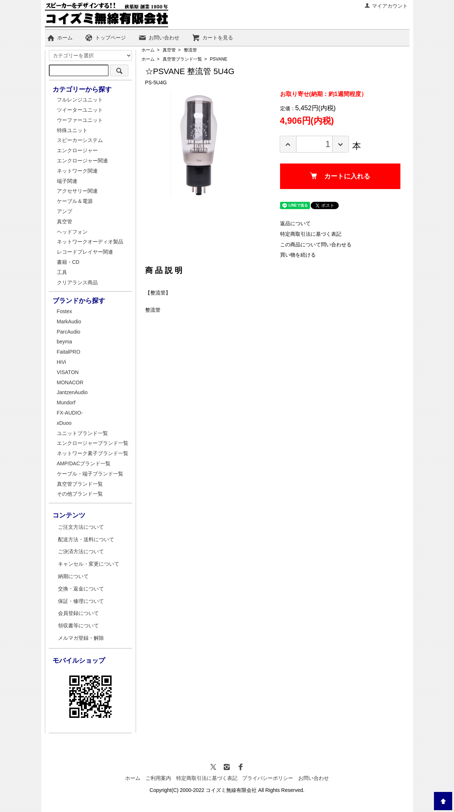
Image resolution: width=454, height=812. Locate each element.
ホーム (60, 38)
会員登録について (78, 613)
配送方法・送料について (86, 539)
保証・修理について (81, 601)
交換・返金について (81, 589)
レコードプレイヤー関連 (85, 252)
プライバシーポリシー (267, 778)
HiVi (61, 362)
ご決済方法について (81, 551)
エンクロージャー (77, 150)
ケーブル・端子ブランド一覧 (90, 474)
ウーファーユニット (80, 120)
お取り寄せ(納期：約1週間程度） (323, 94)
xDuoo (64, 423)
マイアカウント (386, 6)
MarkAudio (69, 321)
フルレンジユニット (80, 100)
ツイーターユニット (80, 110)
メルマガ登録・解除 (81, 638)
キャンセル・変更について (88, 564)
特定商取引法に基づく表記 (310, 234)
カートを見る (212, 38)
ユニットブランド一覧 (82, 433)
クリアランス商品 (77, 282)
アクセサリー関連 (77, 191)
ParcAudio (69, 332)
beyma (64, 342)
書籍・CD (68, 262)
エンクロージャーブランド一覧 (92, 443)
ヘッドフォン (72, 232)
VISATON (68, 372)
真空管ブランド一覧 (182, 59)
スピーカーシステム (80, 140)
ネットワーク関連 (77, 171)
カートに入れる (340, 176)
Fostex (64, 311)
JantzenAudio (72, 392)
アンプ (64, 211)
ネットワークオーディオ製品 (90, 242)
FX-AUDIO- (70, 413)
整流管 (190, 50)
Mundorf (66, 402)
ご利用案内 (158, 778)
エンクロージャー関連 (82, 160)
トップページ (105, 38)
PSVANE (219, 59)
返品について (295, 223)
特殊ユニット (72, 130)
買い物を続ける (298, 255)
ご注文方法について (81, 527)
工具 (62, 272)
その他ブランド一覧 (80, 494)
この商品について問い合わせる (316, 244)
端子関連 (67, 181)
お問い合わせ (158, 38)
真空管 (169, 50)
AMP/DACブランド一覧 (84, 463)
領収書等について (78, 625)
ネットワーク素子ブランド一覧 (92, 453)
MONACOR (70, 382)
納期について (73, 576)
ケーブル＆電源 (75, 201)
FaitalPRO (69, 352)
